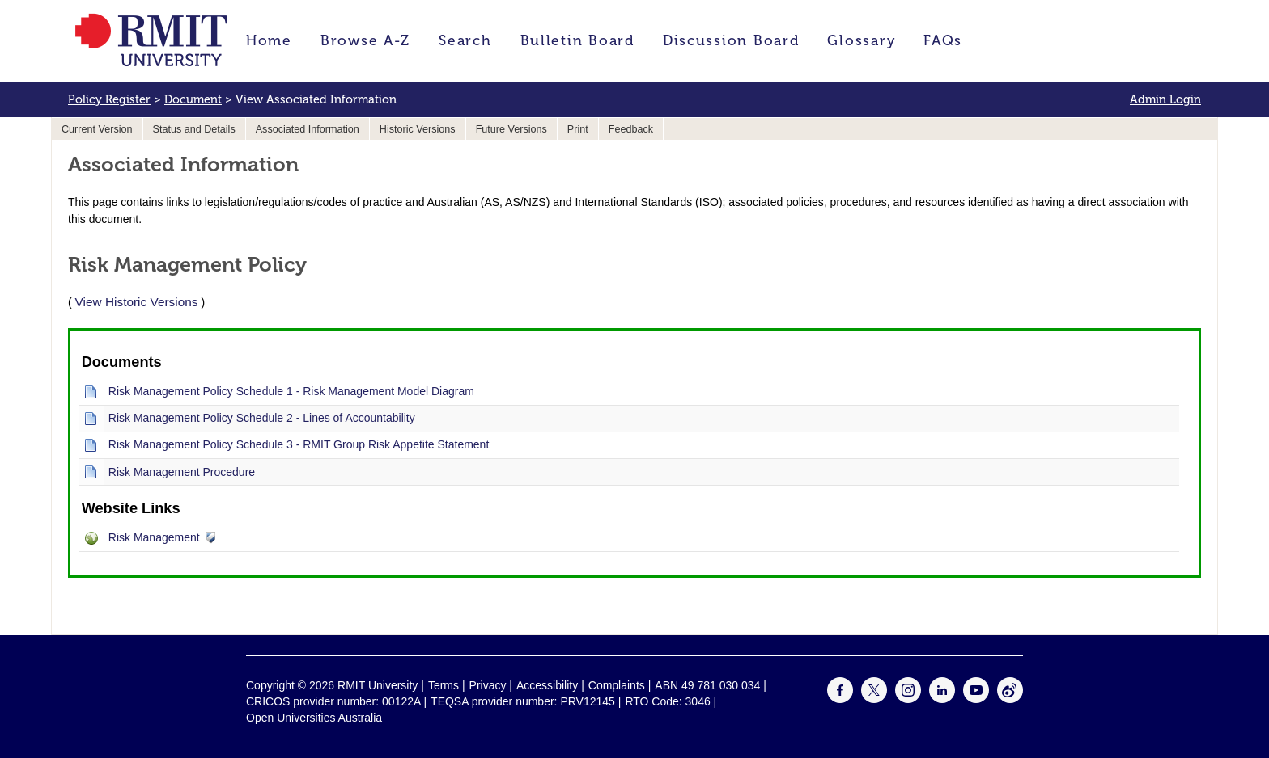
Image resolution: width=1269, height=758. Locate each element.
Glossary (861, 40)
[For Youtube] (976, 699)
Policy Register (109, 99)
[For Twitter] (874, 699)
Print (577, 129)
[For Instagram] (908, 699)
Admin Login (1165, 99)
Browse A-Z (365, 40)
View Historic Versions (136, 302)
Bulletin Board (577, 40)
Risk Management (154, 537)
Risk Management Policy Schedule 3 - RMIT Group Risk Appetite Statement (299, 444)
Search (465, 40)
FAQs (942, 40)
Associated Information (307, 129)
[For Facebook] (840, 699)
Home (269, 40)
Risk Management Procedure (181, 471)
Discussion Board (731, 40)
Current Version (97, 129)
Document (193, 99)
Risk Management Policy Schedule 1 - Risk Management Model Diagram (291, 391)
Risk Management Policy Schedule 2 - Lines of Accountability (261, 417)
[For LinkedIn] (942, 699)
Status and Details (194, 129)
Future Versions (511, 129)
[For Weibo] (1010, 699)
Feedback (631, 129)
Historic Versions (418, 129)
